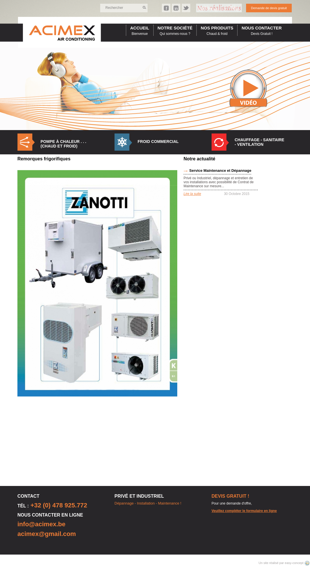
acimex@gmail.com (46, 533)
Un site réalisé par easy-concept (281, 563)
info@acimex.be (41, 524)
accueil (139, 27)
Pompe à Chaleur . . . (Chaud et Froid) (63, 143)
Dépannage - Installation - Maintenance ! (147, 503)
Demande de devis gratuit (269, 8)
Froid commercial (158, 141)
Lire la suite (192, 194)
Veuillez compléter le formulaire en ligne (244, 511)
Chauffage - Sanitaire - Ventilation (259, 142)
